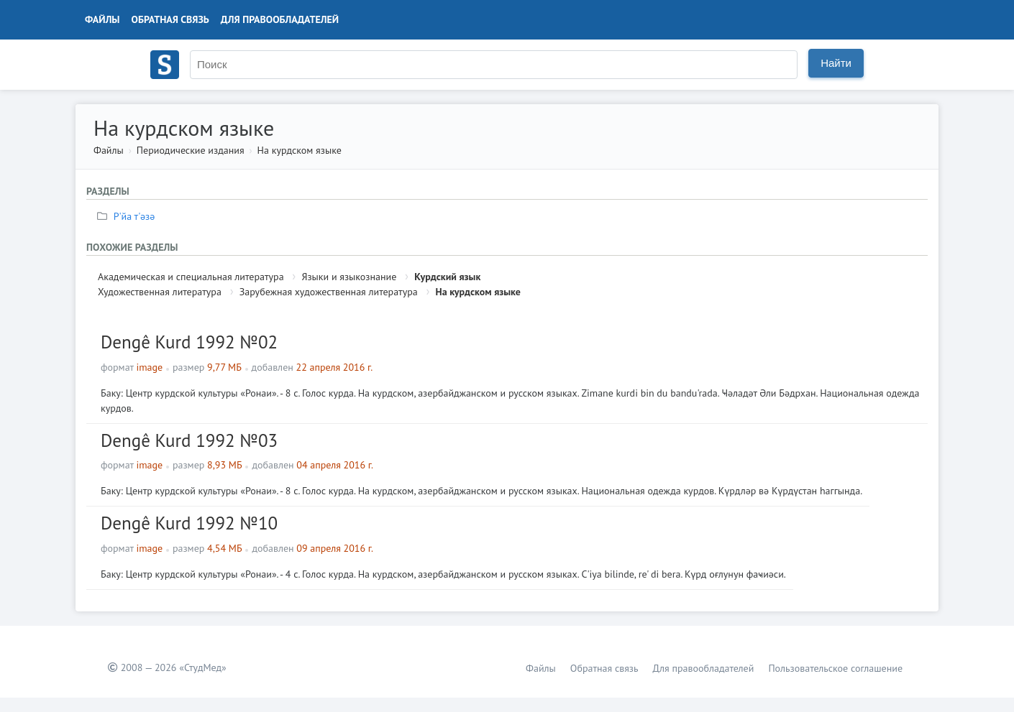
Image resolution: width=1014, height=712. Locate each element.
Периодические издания (191, 150)
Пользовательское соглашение (835, 668)
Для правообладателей (280, 19)
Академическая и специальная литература (191, 276)
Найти (836, 63)
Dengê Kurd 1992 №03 (189, 440)
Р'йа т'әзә (128, 216)
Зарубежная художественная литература (328, 291)
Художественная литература (159, 291)
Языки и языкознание (348, 276)
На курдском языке (299, 150)
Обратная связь (170, 19)
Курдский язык (447, 276)
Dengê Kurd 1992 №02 (189, 341)
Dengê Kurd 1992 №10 (189, 523)
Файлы (102, 19)
